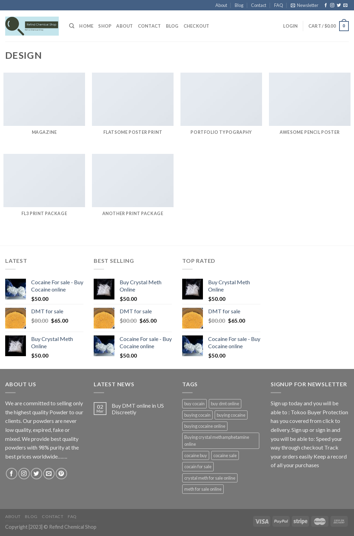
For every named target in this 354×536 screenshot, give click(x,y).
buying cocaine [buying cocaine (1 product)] (231, 415)
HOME (86, 26)
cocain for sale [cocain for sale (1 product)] (198, 466)
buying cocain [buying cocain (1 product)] (197, 415)
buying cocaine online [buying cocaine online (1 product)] (204, 426)
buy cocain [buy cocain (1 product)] (194, 403)
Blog (239, 5)
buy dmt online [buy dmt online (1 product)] (225, 403)
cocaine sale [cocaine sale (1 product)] (225, 455)
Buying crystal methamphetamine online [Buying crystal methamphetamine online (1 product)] (216, 440)
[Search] (71, 26)
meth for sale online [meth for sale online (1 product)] (203, 489)
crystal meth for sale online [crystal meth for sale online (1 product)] (209, 478)
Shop (104, 26)
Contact (258, 5)
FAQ (278, 5)
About (221, 5)
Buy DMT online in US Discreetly (138, 408)
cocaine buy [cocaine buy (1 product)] (195, 455)
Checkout (196, 26)
